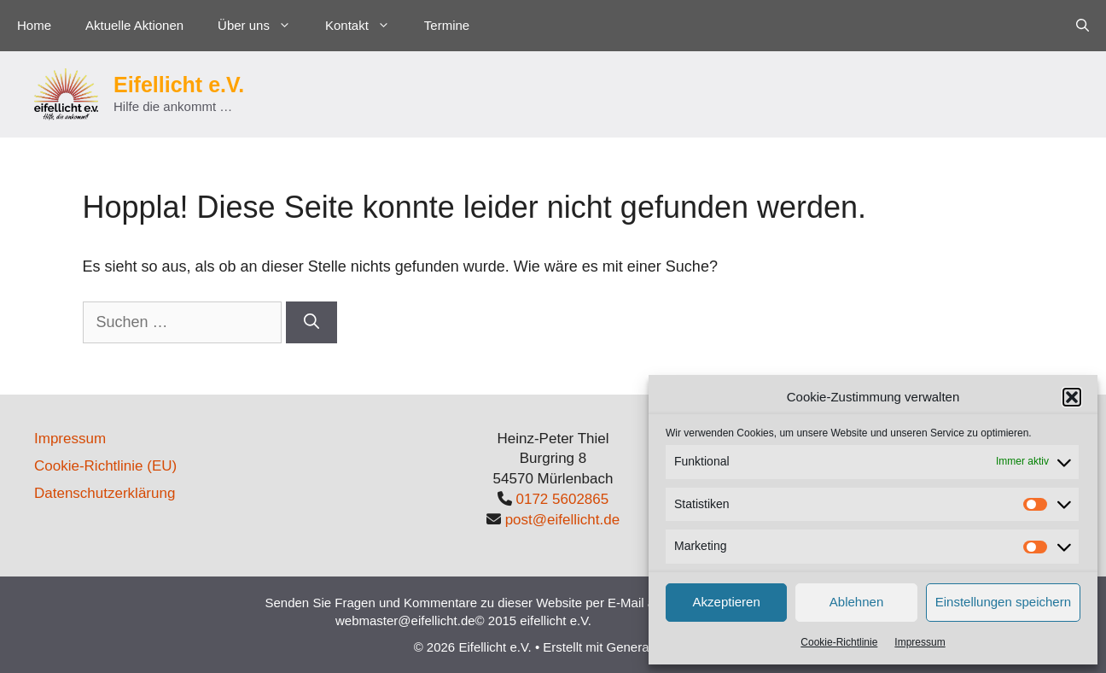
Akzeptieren (726, 601)
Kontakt (366, 25)
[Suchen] (311, 322)
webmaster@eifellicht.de (405, 620)
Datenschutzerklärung (104, 493)
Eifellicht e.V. (179, 85)
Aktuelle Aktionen (134, 25)
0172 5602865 (562, 499)
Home (34, 25)
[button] (1071, 397)
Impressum (919, 642)
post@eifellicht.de (562, 520)
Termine (446, 25)
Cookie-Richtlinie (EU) (105, 466)
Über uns (263, 25)
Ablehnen (856, 601)
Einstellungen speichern (1003, 601)
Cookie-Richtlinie (838, 642)
